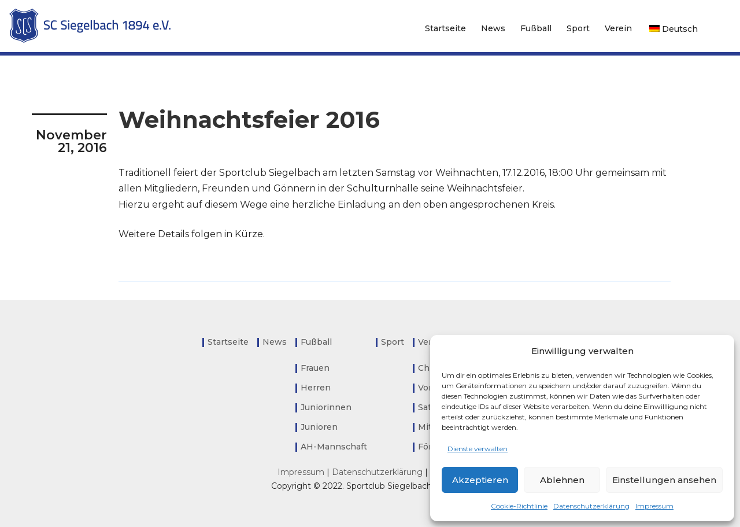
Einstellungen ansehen (664, 479)
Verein (618, 28)
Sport (578, 28)
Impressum (654, 506)
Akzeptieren (480, 479)
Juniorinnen (326, 407)
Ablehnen (562, 479)
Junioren (319, 427)
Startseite (445, 28)
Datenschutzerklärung (591, 506)
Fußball (536, 28)
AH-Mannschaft (334, 446)
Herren (316, 387)
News (493, 28)
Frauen (315, 368)
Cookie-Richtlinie (519, 506)
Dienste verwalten (477, 448)
